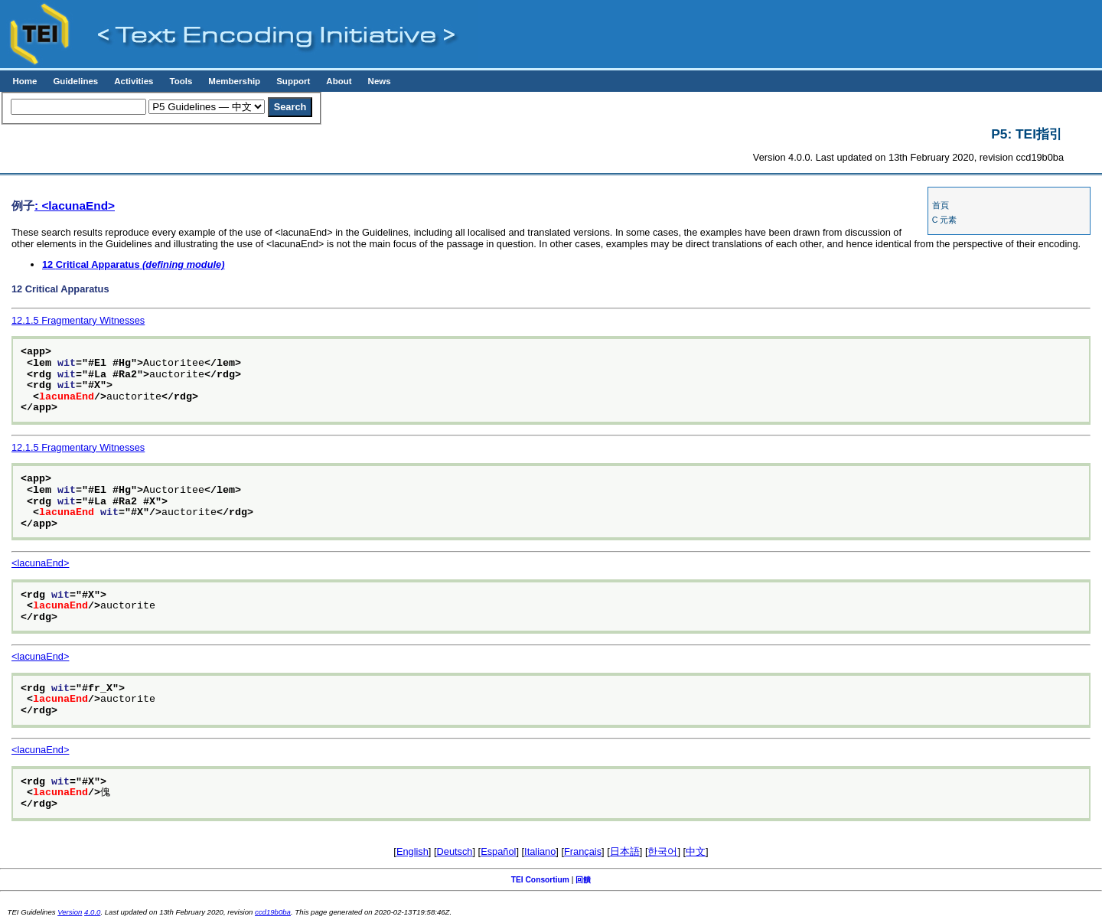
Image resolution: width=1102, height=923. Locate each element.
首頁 (940, 205)
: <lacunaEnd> (74, 205)
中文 (696, 851)
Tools (180, 81)
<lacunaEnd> (40, 563)
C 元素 (944, 219)
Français (583, 851)
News (379, 81)
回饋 (583, 880)
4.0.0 (92, 912)
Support (293, 81)
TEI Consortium (540, 880)
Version (69, 912)
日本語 (625, 851)
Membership (234, 81)
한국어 (662, 851)
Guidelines (75, 81)
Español (498, 851)
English (412, 851)
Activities (133, 81)
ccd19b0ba (273, 912)
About (338, 81)
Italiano (540, 851)
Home (24, 81)
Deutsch (455, 851)
